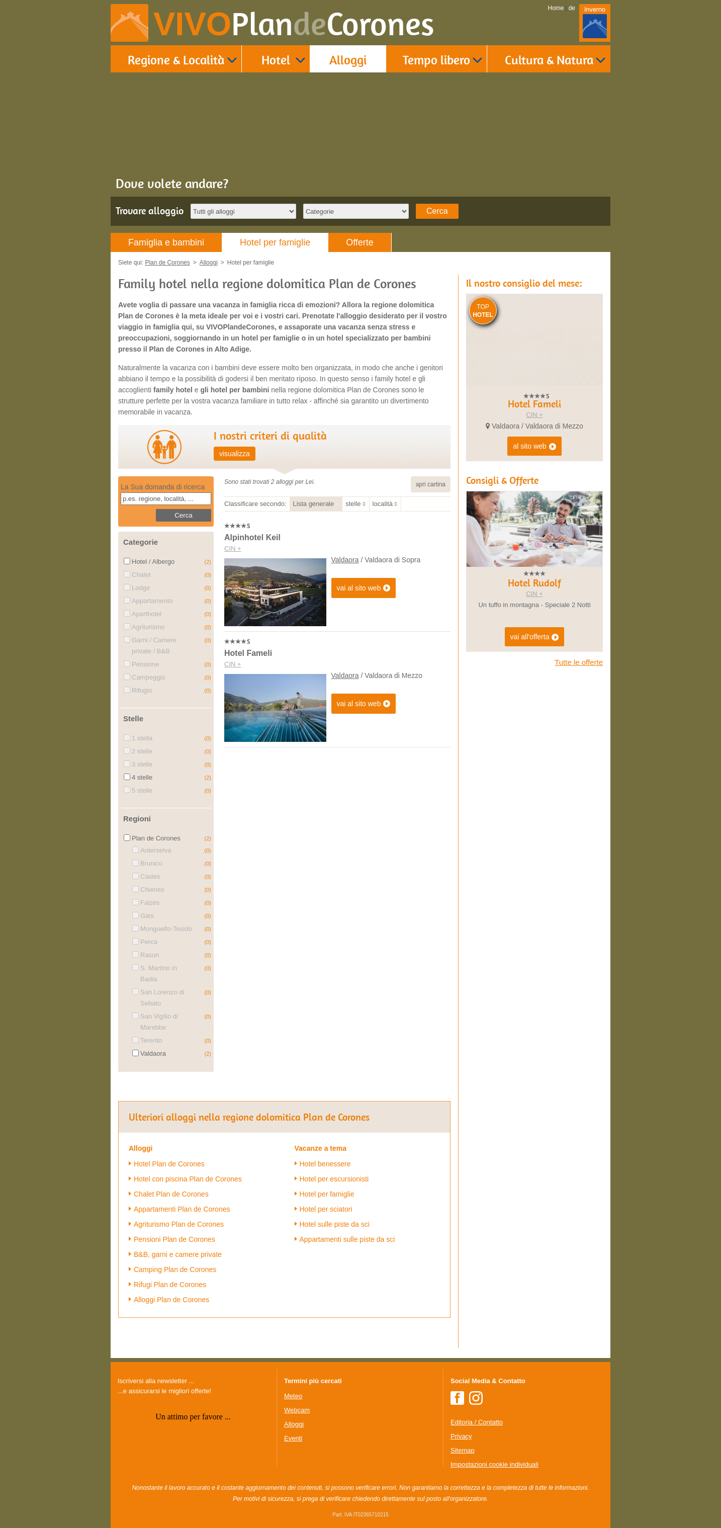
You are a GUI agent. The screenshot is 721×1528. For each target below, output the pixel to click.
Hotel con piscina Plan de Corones (188, 1179)
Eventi (293, 1438)
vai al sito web (364, 588)
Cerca (437, 211)
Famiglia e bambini (166, 242)
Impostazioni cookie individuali (494, 1464)
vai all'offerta (534, 691)
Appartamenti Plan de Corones (182, 1209)
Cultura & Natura (549, 59)
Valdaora (345, 560)
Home (556, 8)
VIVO (293, 24)
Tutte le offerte (579, 716)
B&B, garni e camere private (178, 1254)
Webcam (297, 1410)
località (383, 503)
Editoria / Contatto (476, 1422)
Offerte (360, 242)
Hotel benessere (325, 1164)
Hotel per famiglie (275, 242)
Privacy (461, 1436)
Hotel (275, 59)
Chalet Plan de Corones (171, 1194)
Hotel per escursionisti (334, 1179)
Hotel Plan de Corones (169, 1164)
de (572, 8)
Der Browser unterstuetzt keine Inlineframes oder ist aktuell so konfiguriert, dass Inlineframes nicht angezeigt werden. (193, 1461)
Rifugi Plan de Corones (170, 1285)
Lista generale (313, 503)
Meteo (293, 1396)
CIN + (232, 548)
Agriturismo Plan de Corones (179, 1224)
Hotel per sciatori (326, 1209)
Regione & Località (176, 59)
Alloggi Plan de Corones (171, 1300)
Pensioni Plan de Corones (174, 1239)
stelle (352, 503)
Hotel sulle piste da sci (335, 1224)
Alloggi (348, 59)
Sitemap (462, 1450)
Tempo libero (436, 59)
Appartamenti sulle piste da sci (347, 1239)
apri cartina (430, 484)
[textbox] (166, 498)
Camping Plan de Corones (175, 1269)
